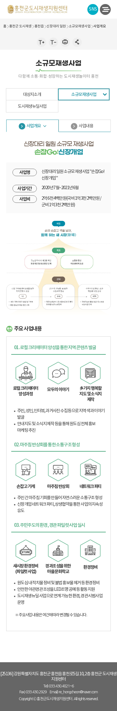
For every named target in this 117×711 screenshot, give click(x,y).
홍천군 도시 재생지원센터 (37, 9)
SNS (93, 9)
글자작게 (53, 41)
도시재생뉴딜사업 (32, 106)
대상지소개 (32, 94)
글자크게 (41, 41)
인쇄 (65, 41)
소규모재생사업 (83, 94)
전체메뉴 (105, 9)
